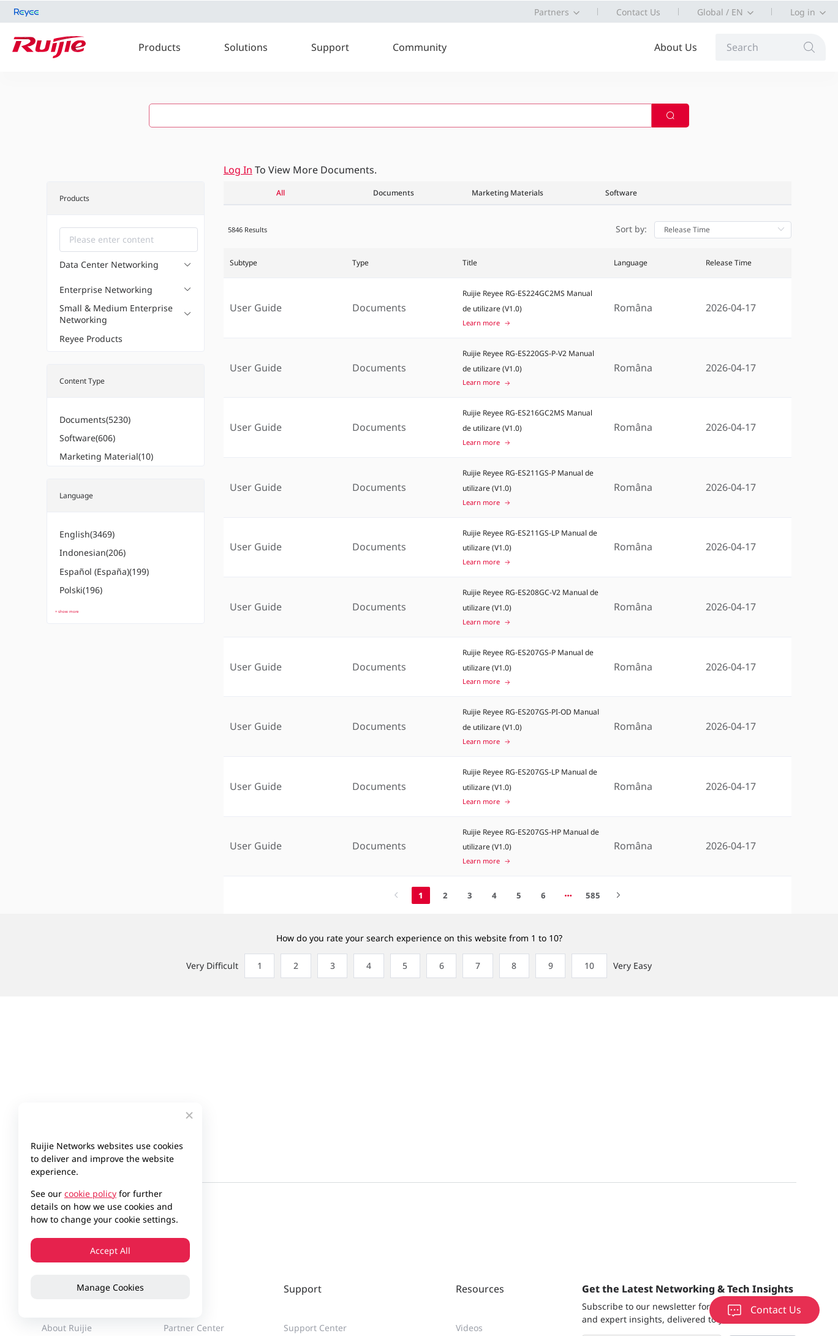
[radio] (254, 966)
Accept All (110, 1250)
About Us (675, 47)
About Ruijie (67, 1328)
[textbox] (128, 239)
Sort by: (631, 229)
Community (420, 47)
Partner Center (194, 1328)
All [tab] (280, 193)
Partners (551, 12)
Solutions (246, 47)
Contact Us (638, 12)
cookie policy (90, 1193)
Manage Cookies (110, 1287)
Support (330, 47)
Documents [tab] (393, 193)
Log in (802, 12)
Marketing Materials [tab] (507, 193)
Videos (469, 1328)
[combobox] (128, 239)
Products (159, 47)
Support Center (315, 1328)
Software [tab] (621, 193)
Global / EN (720, 12)
